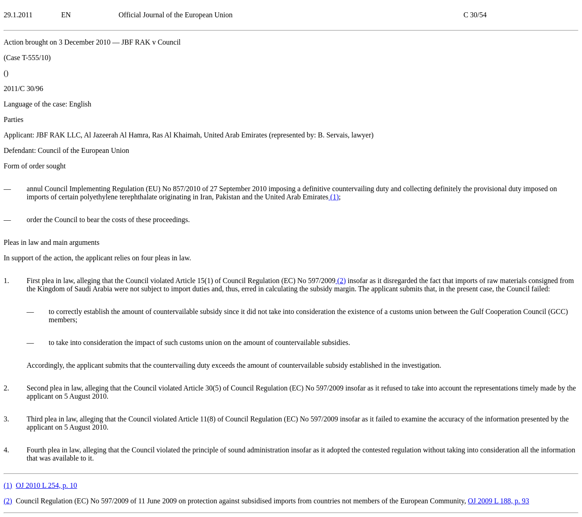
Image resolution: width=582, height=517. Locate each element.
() (333, 197)
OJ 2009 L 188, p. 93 (498, 501)
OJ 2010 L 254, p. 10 (46, 485)
